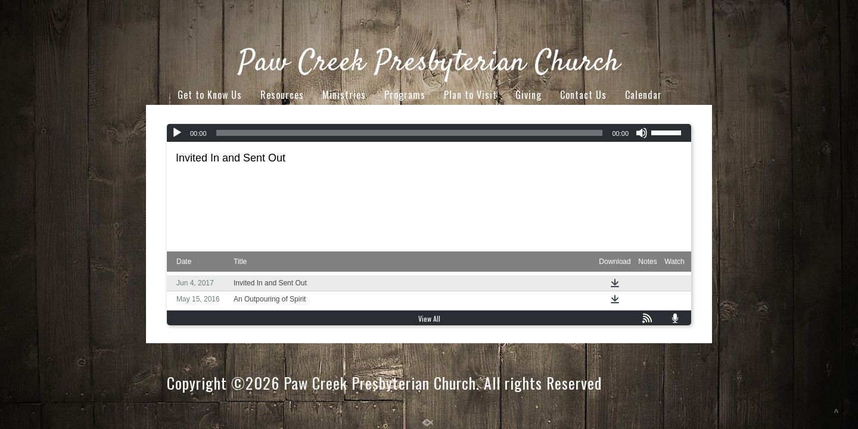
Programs (404, 95)
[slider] (409, 133)
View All (429, 318)
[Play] (177, 133)
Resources (282, 95)
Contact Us (583, 95)
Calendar (643, 95)
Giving (528, 95)
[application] (429, 133)
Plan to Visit (470, 95)
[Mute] (642, 133)
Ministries (344, 95)
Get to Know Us (210, 95)
